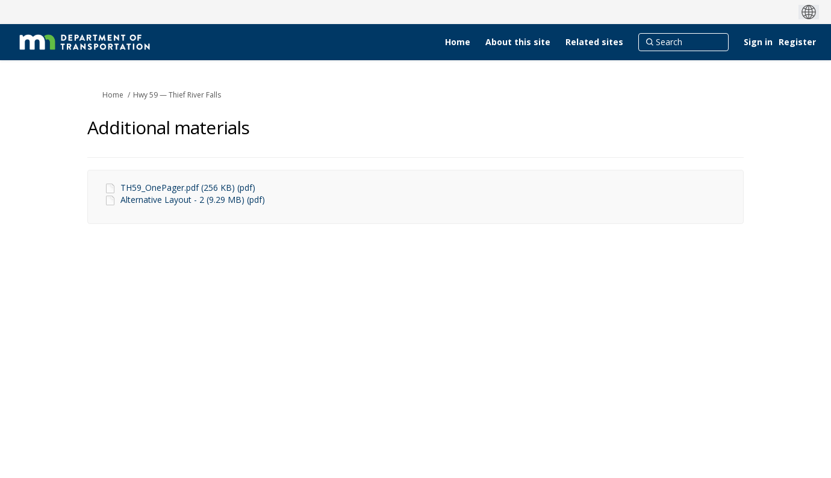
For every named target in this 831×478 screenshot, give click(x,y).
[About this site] (517, 42)
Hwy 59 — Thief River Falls (177, 95)
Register (797, 42)
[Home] (457, 42)
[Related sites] (594, 42)
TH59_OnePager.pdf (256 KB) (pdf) (187, 187)
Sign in (758, 42)
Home (112, 95)
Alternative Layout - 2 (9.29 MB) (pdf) (192, 199)
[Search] (683, 42)
